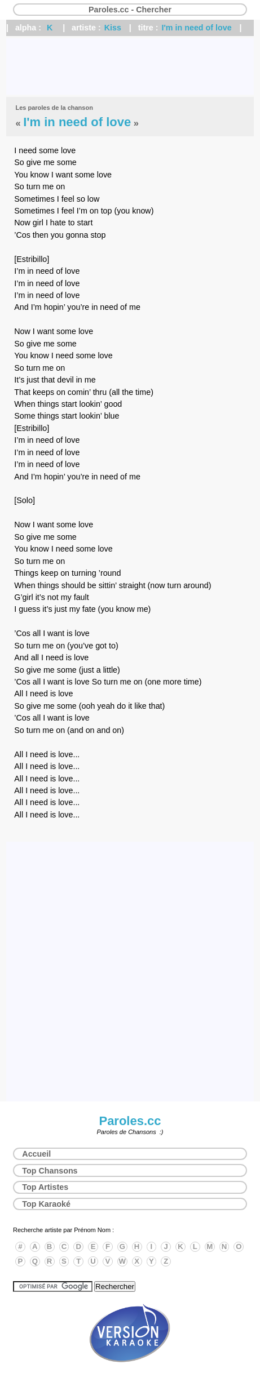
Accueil (36, 1153)
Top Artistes (45, 1187)
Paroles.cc (130, 1121)
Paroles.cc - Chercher (130, 9)
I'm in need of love (196, 27)
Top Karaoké (46, 1203)
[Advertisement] (130, 66)
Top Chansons (49, 1170)
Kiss (112, 27)
